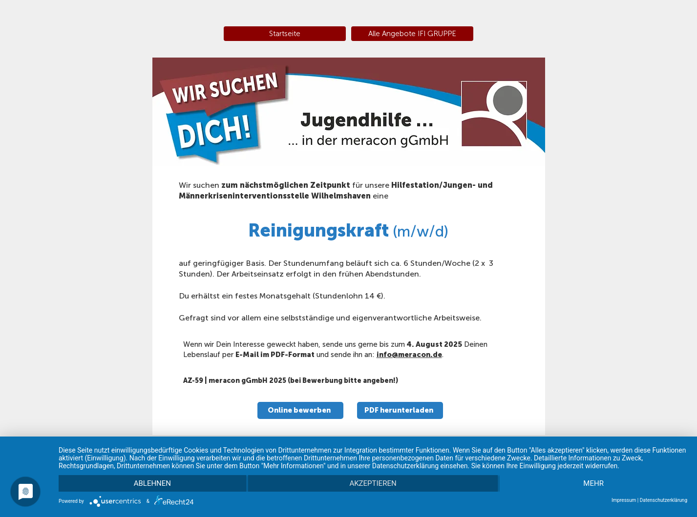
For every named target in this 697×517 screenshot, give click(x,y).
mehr (593, 483)
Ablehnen (152, 483)
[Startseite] (285, 33)
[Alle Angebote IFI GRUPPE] (412, 33)
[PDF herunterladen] (400, 410)
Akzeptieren (372, 483)
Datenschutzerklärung (663, 500)
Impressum (624, 500)
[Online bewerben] (300, 410)
